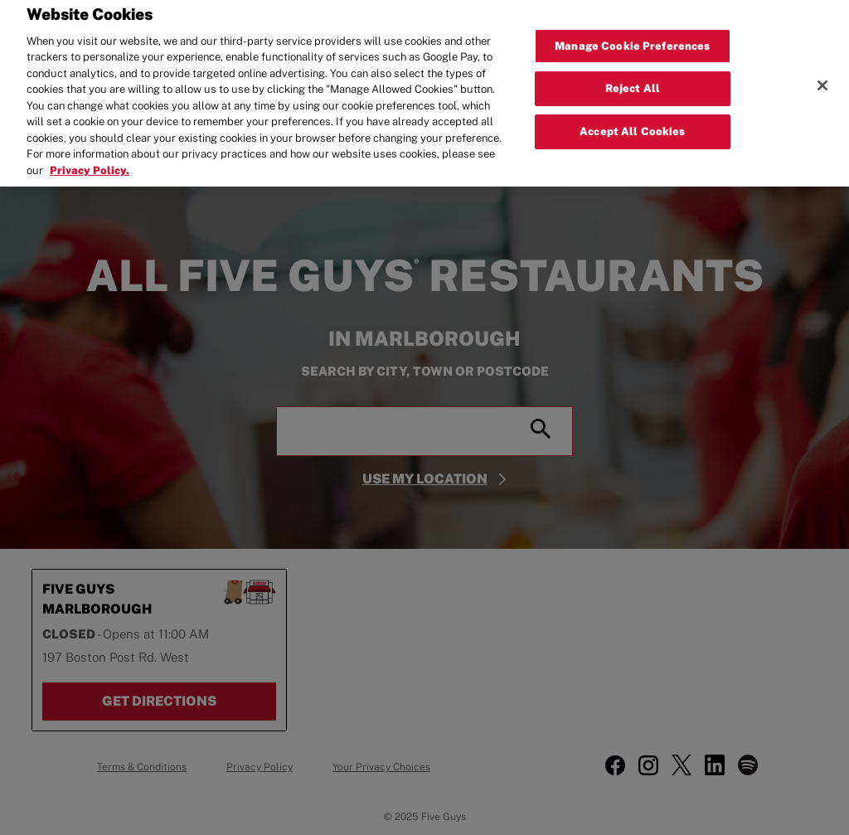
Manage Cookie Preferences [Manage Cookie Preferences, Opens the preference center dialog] (632, 33)
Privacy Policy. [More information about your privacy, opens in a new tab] (89, 157)
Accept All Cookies (632, 118)
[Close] (822, 72)
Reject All (632, 76)
